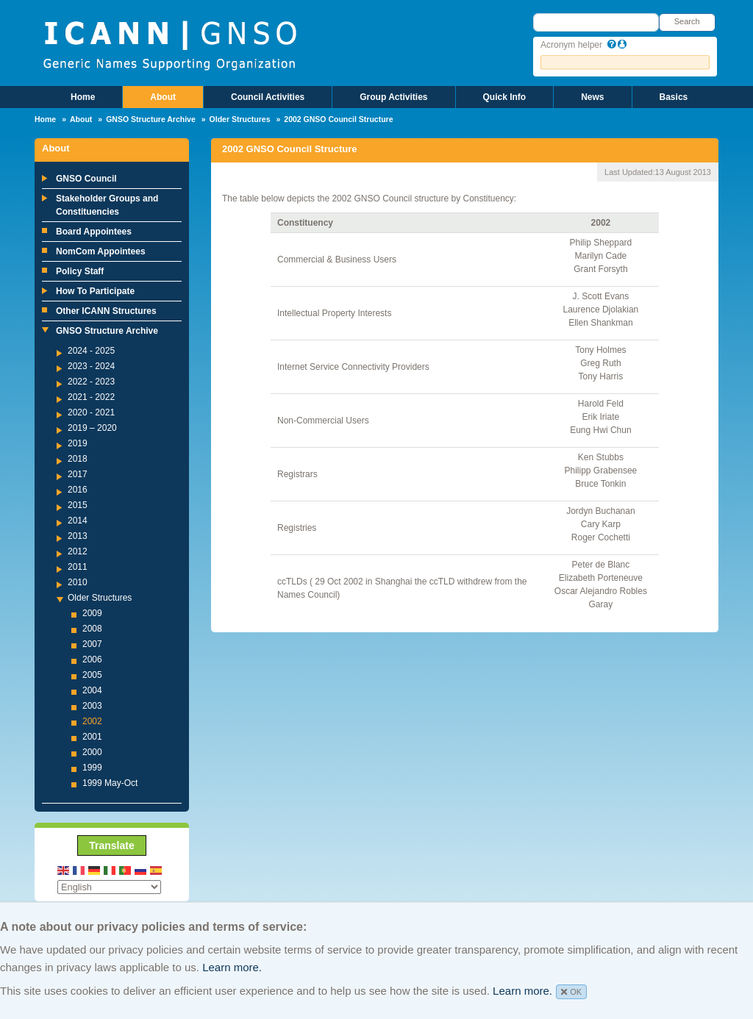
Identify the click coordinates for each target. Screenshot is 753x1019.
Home (83, 97)
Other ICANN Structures (106, 311)
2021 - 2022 (91, 397)
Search (687, 21)
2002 (92, 721)
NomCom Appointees (101, 251)
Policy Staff (80, 271)
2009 (92, 613)
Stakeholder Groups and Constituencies (107, 205)
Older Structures (240, 119)
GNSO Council (86, 179)
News (592, 97)
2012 (78, 551)
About (163, 97)
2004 (92, 690)
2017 (78, 474)
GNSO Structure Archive (151, 119)
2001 (92, 737)
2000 (92, 752)
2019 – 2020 (92, 428)
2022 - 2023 (91, 381)
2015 (78, 505)
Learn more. (232, 967)
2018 (78, 459)
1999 (92, 767)
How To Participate (95, 291)
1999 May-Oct (110, 783)
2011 (78, 567)
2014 (78, 520)
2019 (78, 443)
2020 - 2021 (91, 412)
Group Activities (393, 97)
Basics (674, 97)
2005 (92, 675)
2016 (78, 490)
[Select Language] (109, 887)
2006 (92, 659)
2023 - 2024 (91, 366)
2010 (78, 582)
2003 (92, 706)
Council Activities (267, 97)
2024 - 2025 (91, 351)
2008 (92, 628)
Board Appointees (94, 231)
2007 (92, 644)
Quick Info (505, 97)
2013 (78, 536)
